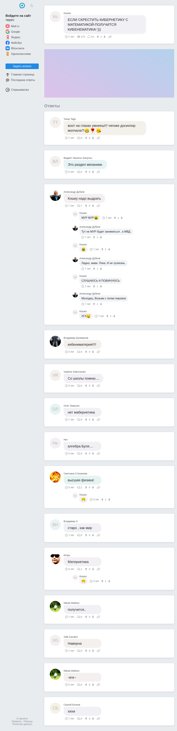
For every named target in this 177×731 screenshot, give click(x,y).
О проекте (22, 718)
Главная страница (20, 74)
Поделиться (110, 36)
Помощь (28, 721)
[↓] (104, 36)
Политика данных (22, 724)
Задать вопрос (22, 66)
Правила (16, 721)
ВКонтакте (15, 48)
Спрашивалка (17, 90)
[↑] (98, 36)
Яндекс (13, 37)
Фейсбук (14, 43)
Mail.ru (12, 26)
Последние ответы (20, 80)
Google (13, 32)
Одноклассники (18, 54)
